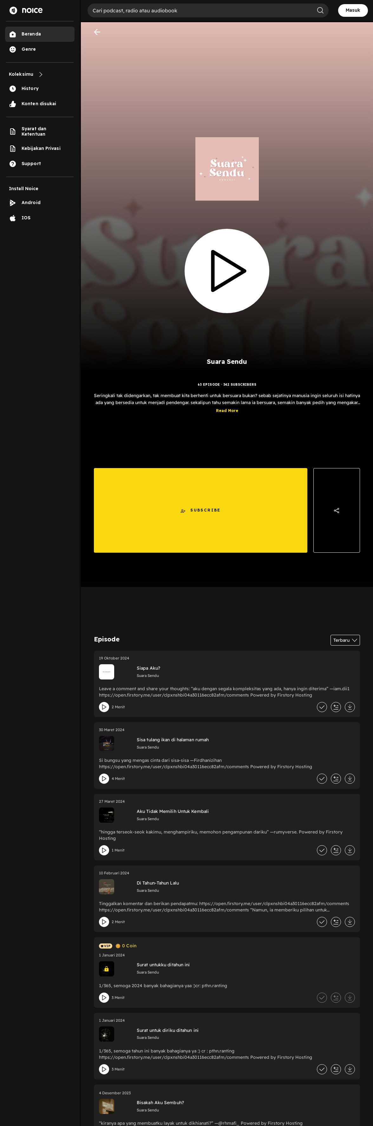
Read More (227, 410)
